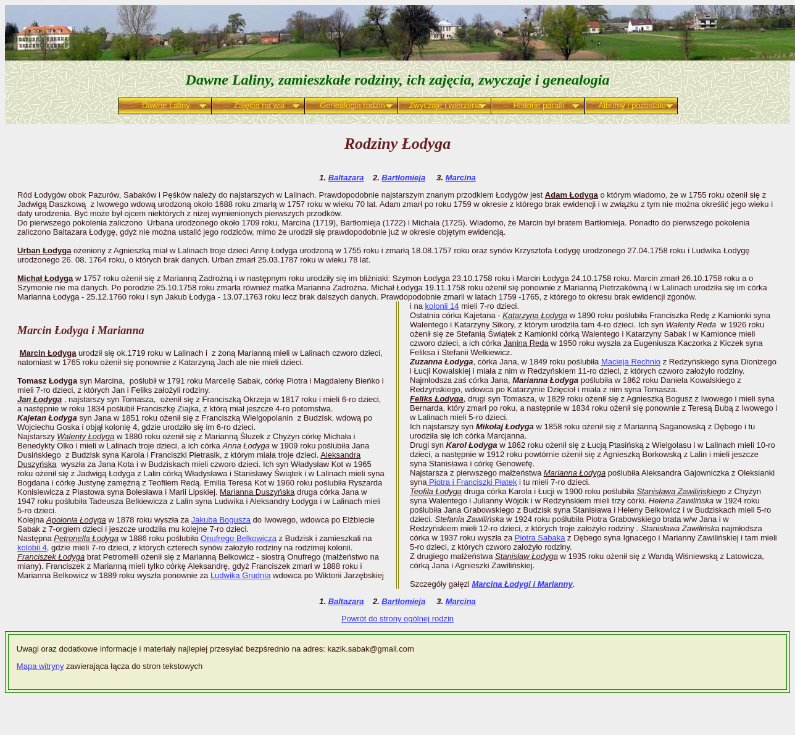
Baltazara (346, 177)
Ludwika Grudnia (240, 575)
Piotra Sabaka (540, 537)
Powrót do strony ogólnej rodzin (397, 618)
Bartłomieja (403, 177)
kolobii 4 (32, 547)
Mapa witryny (40, 666)
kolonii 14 (442, 306)
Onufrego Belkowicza (239, 538)
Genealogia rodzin (352, 105)
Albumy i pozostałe (631, 105)
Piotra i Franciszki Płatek (472, 482)
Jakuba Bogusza (221, 519)
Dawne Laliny (166, 105)
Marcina (461, 177)
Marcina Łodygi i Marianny (522, 584)
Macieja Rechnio (630, 361)
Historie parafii (538, 105)
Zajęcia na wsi (259, 105)
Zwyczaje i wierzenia (445, 105)
